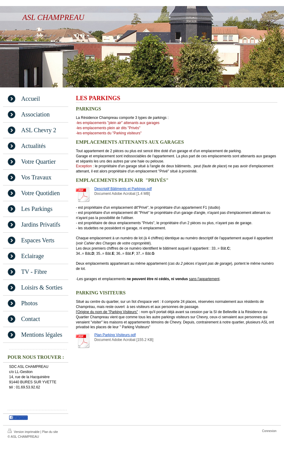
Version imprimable (24, 431)
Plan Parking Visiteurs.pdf (115, 335)
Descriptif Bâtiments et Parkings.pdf (123, 189)
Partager (18, 417)
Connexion (269, 431)
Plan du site (50, 432)
